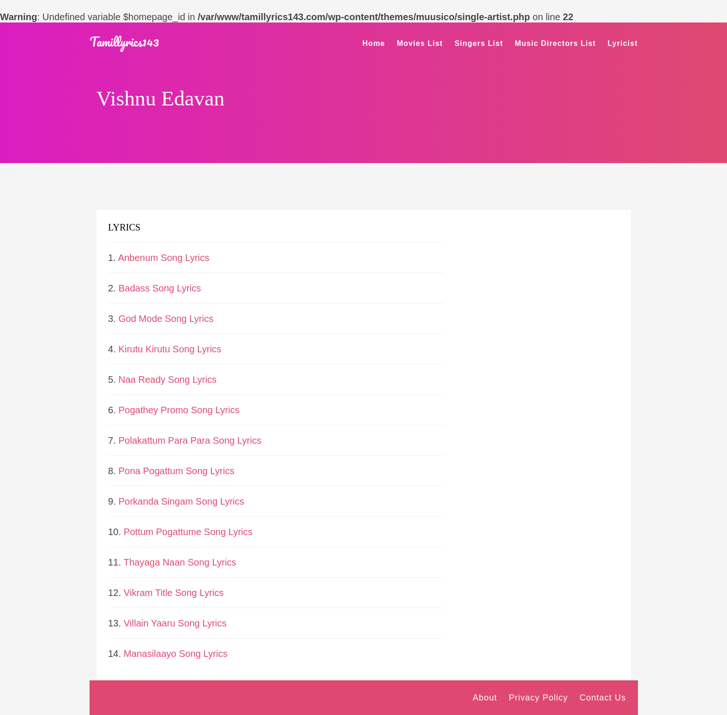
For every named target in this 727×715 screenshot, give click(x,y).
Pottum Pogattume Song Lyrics (188, 532)
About (484, 697)
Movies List (420, 43)
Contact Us (602, 697)
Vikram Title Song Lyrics (174, 593)
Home (373, 43)
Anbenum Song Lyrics (164, 258)
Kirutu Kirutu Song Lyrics (170, 349)
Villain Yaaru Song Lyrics (175, 623)
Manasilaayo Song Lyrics (176, 653)
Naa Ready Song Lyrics (168, 379)
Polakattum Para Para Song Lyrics (190, 440)
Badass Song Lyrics (160, 288)
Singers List (479, 43)
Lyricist (622, 43)
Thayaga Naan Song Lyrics (180, 562)
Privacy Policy (538, 697)
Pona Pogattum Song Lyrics (176, 471)
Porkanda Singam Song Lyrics (181, 501)
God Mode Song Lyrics (166, 318)
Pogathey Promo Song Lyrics (179, 410)
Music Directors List (555, 43)
